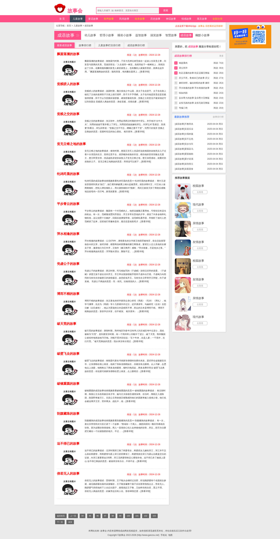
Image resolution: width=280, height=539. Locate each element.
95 (90, 516)
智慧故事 (171, 35)
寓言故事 (202, 18)
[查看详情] (145, 71)
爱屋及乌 (189, 149)
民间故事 (124, 18)
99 (120, 516)
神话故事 (171, 18)
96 (98, 516)
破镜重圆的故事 (68, 383)
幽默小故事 (202, 35)
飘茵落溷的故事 (68, 54)
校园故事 (198, 185)
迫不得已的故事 (68, 443)
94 (82, 516)
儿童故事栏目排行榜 (109, 45)
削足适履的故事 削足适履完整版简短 (194, 73)
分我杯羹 (189, 134)
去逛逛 (200, 192)
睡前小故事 (125, 35)
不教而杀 (189, 124)
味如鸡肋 (183, 93)
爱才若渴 (189, 159)
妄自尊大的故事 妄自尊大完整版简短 (194, 98)
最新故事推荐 (181, 116)
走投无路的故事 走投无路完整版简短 (194, 103)
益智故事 (141, 35)
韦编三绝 (183, 108)
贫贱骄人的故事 (68, 84)
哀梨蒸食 (189, 169)
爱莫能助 (189, 154)
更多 (221, 56)
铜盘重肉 (183, 63)
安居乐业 (189, 129)
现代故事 (198, 204)
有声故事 (109, 18)
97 (105, 516)
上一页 (73, 516)
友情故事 (198, 241)
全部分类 (217, 18)
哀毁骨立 (189, 164)
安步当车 (189, 144)
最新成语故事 (64, 45)
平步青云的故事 (68, 204)
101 (137, 516)
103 (154, 516)
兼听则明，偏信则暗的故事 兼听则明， (194, 83)
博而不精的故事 (68, 294)
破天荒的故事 (66, 324)
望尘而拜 (183, 68)
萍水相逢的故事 (68, 234)
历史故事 (155, 18)
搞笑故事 (156, 35)
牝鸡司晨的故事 (68, 174)
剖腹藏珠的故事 (68, 413)
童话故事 (93, 18)
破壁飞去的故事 (68, 353)
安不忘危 (189, 139)
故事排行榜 (85, 45)
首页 (69, 25)
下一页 (60, 522)
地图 (170, 535)
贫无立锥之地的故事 (71, 144)
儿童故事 (78, 18)
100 (128, 516)
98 (113, 516)
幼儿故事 (90, 35)
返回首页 (61, 516)
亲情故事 (198, 223)
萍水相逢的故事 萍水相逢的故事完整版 (194, 88)
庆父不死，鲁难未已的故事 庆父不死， (194, 78)
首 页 (62, 18)
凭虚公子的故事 (68, 264)
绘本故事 (140, 18)
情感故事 (186, 18)
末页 (70, 522)
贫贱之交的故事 (68, 114)
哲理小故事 (107, 35)
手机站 (164, 535)
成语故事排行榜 (136, 45)
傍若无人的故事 (68, 473)
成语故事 (88, 25)
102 (145, 516)
